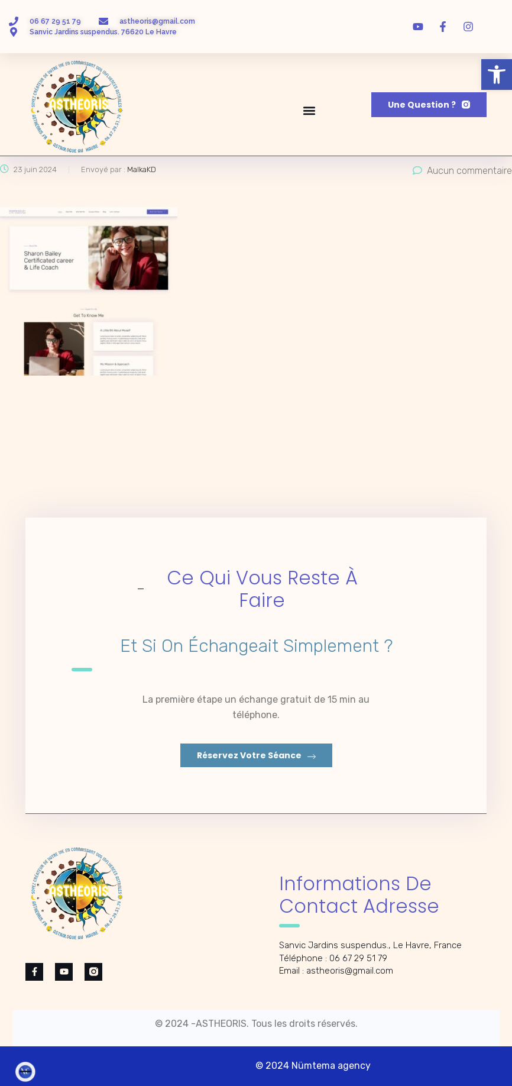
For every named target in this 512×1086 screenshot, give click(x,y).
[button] (496, 74)
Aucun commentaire (462, 170)
